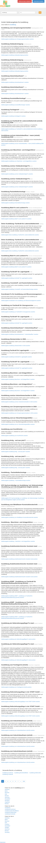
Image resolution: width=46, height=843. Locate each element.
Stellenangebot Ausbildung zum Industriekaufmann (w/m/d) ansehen (18, 730)
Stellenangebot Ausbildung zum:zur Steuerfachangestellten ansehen (18, 424)
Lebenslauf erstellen (38, 1)
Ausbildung (7, 807)
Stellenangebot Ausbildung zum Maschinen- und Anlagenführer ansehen (19, 161)
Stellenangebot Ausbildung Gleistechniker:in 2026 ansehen (15, 345)
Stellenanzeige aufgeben (25, 1)
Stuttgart (7, 827)
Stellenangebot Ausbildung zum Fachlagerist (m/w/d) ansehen (16, 687)
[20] (24, 781)
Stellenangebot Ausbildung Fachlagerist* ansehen (13, 116)
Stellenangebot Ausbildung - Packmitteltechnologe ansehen (15, 480)
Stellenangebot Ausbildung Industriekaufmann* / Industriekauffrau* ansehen (19, 334)
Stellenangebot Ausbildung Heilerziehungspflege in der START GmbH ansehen (20, 701)
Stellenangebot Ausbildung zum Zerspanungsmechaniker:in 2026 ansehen (19, 413)
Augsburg (7, 802)
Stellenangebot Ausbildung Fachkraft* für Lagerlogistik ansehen (16, 278)
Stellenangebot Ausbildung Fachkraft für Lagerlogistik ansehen (16, 356)
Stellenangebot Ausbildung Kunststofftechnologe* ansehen (15, 104)
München (7, 792)
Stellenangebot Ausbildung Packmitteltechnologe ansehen (15, 202)
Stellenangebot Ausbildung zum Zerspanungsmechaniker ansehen (17, 39)
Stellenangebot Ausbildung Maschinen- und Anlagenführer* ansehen (18, 379)
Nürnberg (7, 800)
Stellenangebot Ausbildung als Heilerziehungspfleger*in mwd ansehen (18, 639)
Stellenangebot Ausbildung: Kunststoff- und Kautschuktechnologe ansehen (19, 289)
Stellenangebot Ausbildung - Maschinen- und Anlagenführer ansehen (18, 541)
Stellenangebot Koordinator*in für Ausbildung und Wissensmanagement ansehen (21, 300)
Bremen (7, 803)
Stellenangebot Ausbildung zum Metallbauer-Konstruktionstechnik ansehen (19, 517)
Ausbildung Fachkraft (7, 774)
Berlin (6, 791)
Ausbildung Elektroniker (35, 772)
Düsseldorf (7, 799)
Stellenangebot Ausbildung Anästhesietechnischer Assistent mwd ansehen (19, 559)
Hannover (7, 797)
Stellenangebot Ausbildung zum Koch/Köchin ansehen (14, 435)
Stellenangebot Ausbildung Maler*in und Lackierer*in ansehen (16, 218)
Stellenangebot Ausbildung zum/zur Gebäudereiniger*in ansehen (17, 174)
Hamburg (7, 789)
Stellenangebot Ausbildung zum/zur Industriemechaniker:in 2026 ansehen (19, 401)
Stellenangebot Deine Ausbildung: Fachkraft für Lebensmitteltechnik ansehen (20, 234)
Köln (6, 794)
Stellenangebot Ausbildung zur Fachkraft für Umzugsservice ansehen (18, 311)
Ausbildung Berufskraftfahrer (21, 772)
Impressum (2, 842)
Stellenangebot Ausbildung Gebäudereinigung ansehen (14, 55)
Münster (7, 795)
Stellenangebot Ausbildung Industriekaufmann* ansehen (15, 82)
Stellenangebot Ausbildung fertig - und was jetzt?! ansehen (15, 451)
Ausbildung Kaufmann (7, 772)
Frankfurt (7, 824)
